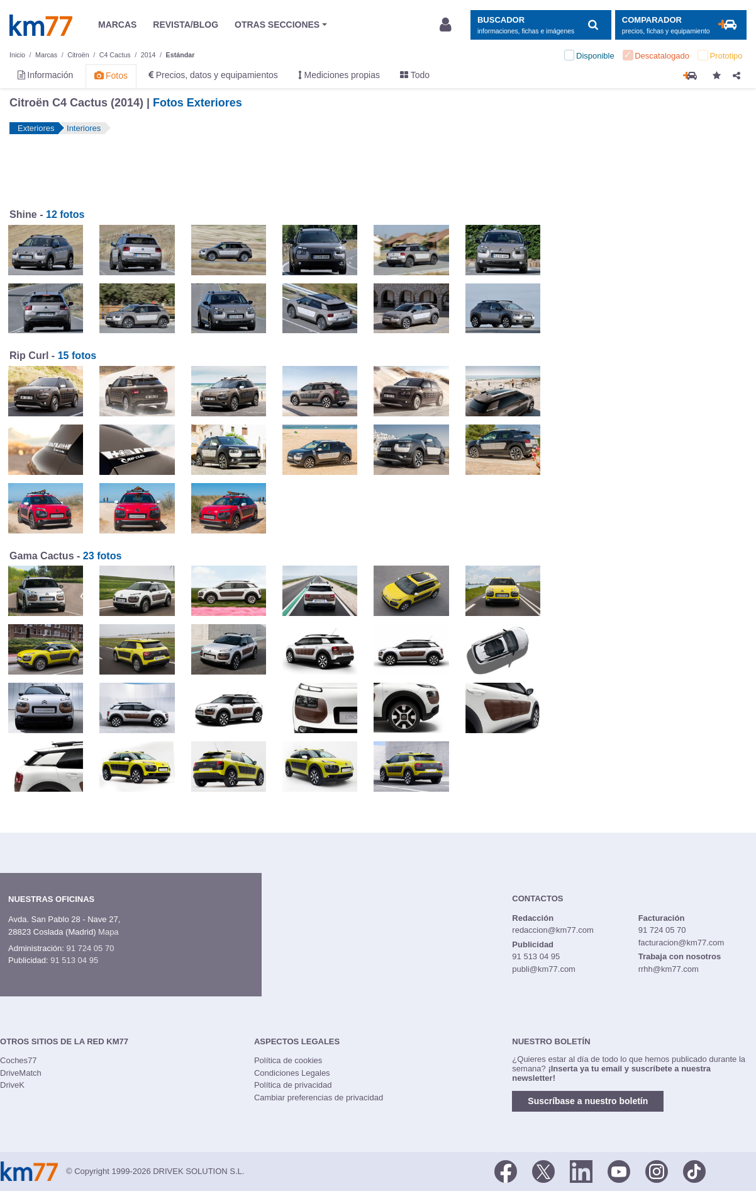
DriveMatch (21, 1073)
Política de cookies (288, 1060)
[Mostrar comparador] (681, 25)
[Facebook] (505, 1170)
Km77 (41, 25)
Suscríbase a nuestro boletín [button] (588, 1101)
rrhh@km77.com (668, 969)
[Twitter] (543, 1170)
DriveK (12, 1085)
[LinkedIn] (581, 1170)
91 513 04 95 (74, 960)
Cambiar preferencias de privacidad (318, 1097)
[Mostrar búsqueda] (540, 25)
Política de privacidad (293, 1085)
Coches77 (18, 1060)
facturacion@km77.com (681, 942)
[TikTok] (694, 1170)
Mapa (108, 932)
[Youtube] (619, 1170)
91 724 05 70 (90, 948)
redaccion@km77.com (553, 930)
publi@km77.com (543, 969)
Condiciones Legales (292, 1073)
